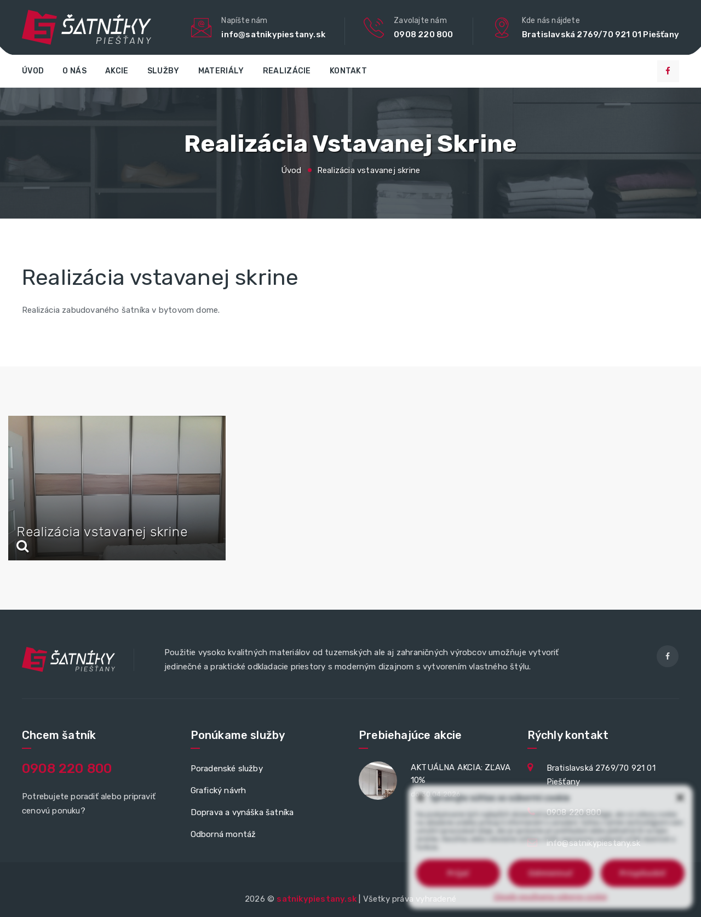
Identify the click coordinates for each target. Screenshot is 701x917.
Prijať (458, 873)
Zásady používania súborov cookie (550, 896)
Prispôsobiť (642, 873)
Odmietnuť (550, 873)
